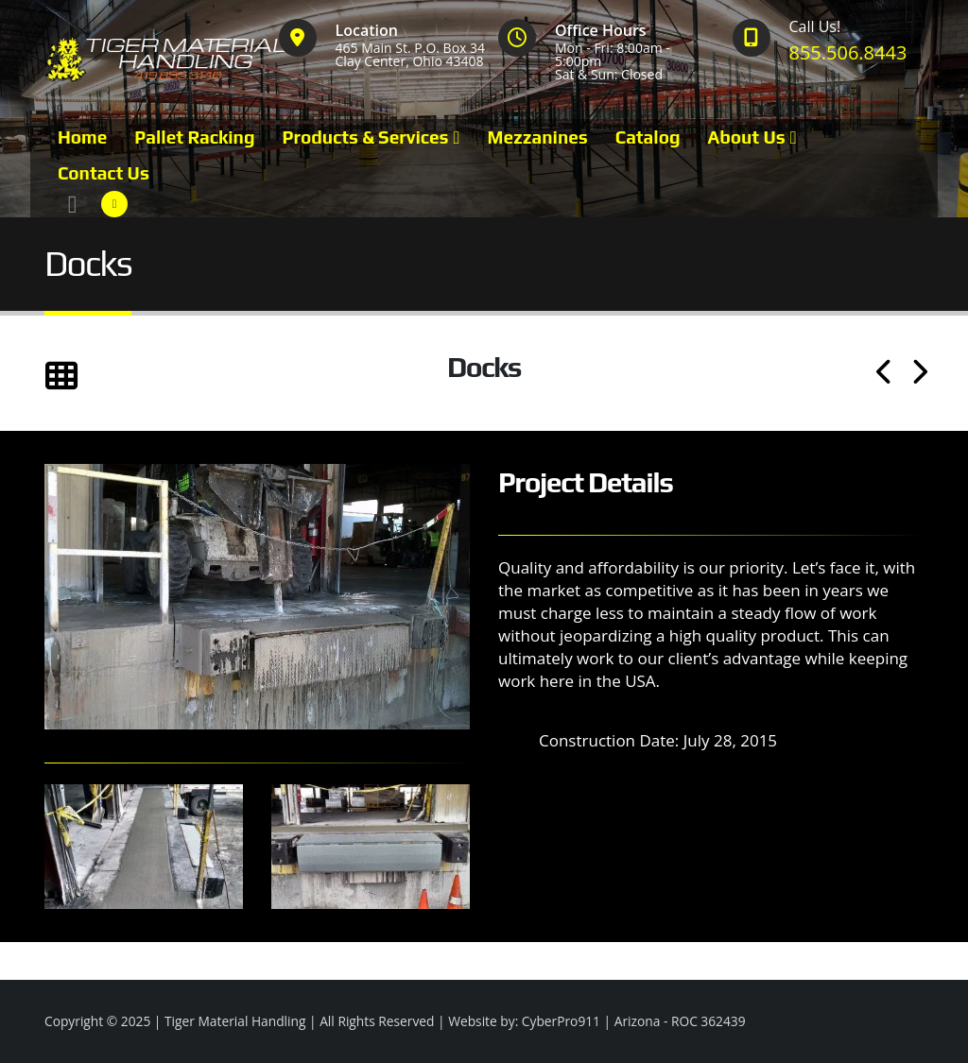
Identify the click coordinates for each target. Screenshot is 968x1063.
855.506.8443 (848, 52)
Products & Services (365, 137)
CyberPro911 (561, 1021)
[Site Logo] (168, 59)
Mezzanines (538, 137)
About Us (746, 137)
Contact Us (103, 173)
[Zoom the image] (257, 475)
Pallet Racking (194, 137)
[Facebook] (114, 204)
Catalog (648, 137)
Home (82, 137)
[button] (72, 204)
